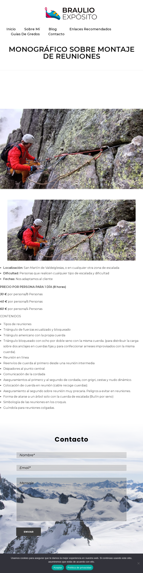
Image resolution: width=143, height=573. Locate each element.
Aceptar (57, 567)
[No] (138, 563)
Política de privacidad (79, 567)
